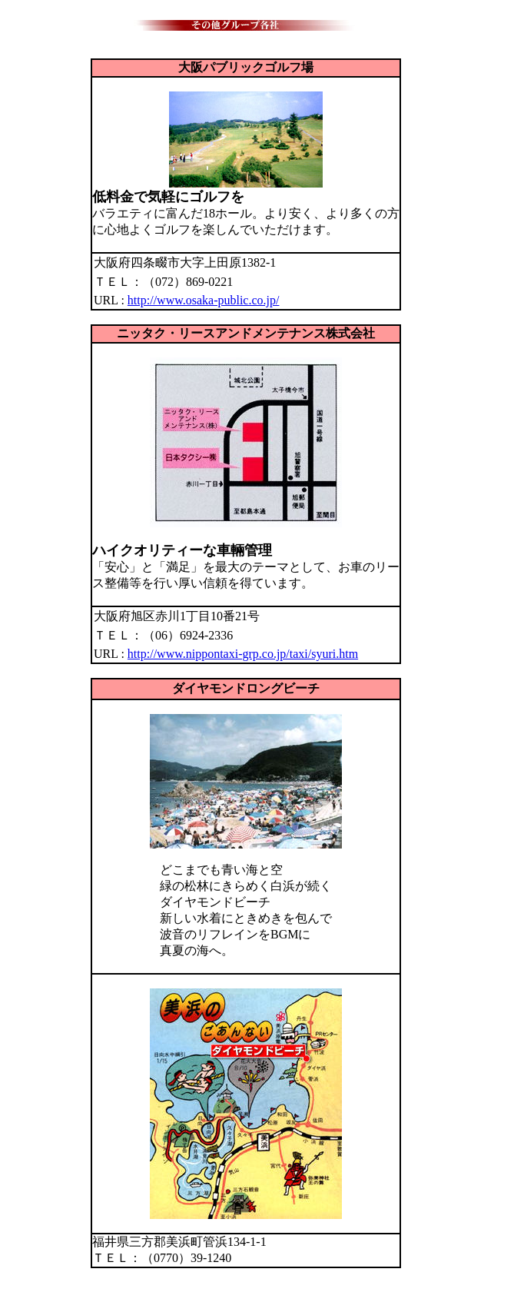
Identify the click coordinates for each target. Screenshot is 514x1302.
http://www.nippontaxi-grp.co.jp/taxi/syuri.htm (243, 653)
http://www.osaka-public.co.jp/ (204, 300)
